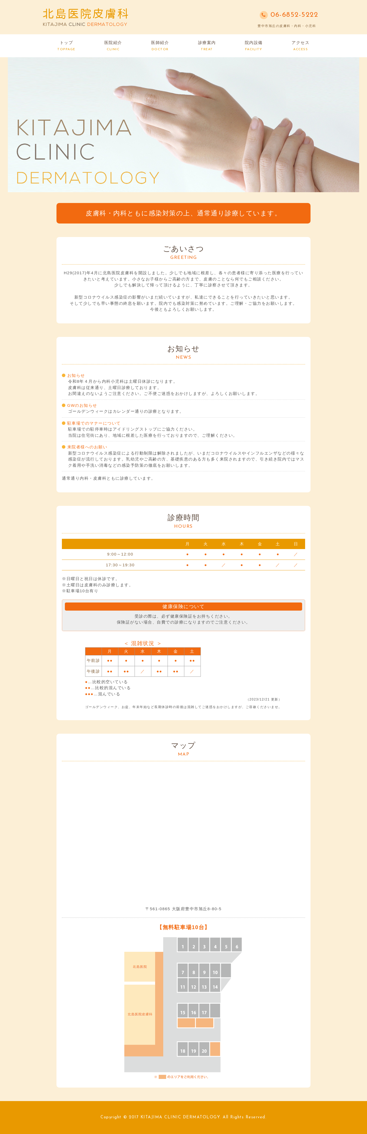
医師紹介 (160, 45)
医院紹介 (113, 45)
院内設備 (254, 45)
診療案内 (207, 45)
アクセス (300, 45)
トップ (66, 45)
